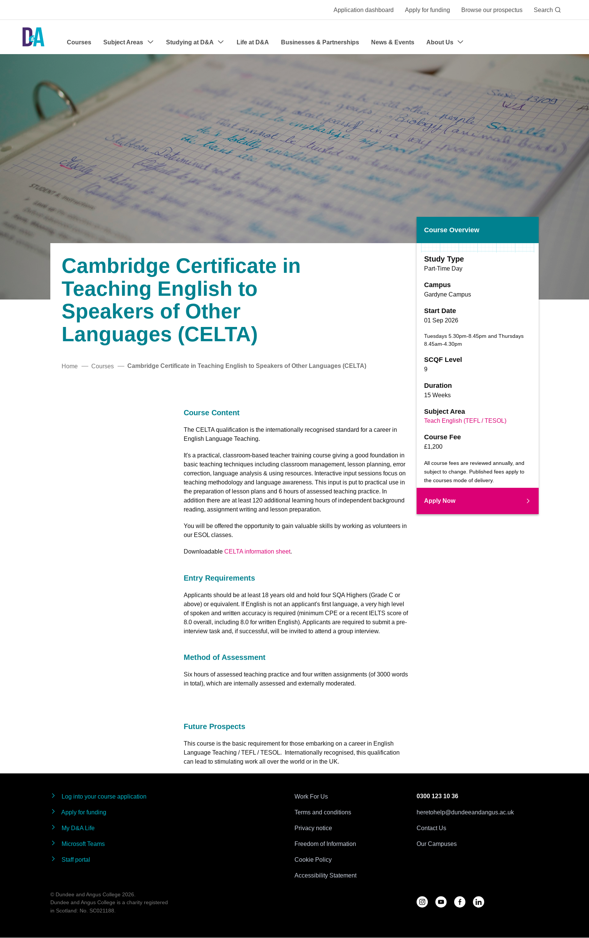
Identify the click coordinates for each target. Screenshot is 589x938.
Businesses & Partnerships (320, 42)
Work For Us (311, 796)
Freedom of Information (325, 843)
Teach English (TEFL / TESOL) (465, 420)
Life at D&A (253, 42)
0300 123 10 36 (437, 796)
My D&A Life (72, 827)
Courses (79, 42)
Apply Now (477, 500)
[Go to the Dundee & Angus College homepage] (33, 37)
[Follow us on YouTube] (441, 902)
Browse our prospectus (492, 9)
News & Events (392, 42)
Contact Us (431, 828)
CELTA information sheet (257, 551)
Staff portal (70, 859)
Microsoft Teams (77, 843)
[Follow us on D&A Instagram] (422, 902)
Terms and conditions (322, 812)
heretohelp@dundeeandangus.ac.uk (465, 812)
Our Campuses (437, 843)
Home (70, 366)
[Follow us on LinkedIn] (478, 902)
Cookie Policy (313, 859)
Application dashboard (364, 9)
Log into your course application (98, 796)
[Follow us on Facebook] (459, 902)
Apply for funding (427, 9)
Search (547, 9)
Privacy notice (313, 828)
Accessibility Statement (325, 875)
